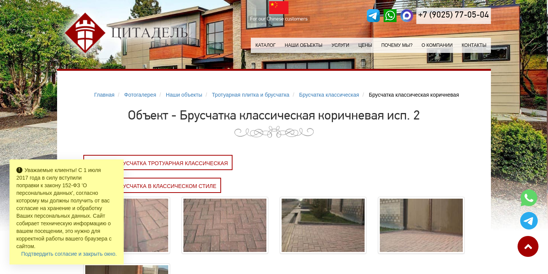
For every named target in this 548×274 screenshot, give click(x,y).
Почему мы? (397, 45)
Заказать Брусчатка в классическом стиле (152, 186)
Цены (365, 45)
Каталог (265, 45)
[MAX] (406, 15)
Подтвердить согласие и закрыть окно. (69, 254)
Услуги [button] (340, 45)
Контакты (474, 45)
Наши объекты (303, 45)
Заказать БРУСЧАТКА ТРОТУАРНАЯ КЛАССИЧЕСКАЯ (158, 163)
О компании (437, 45)
